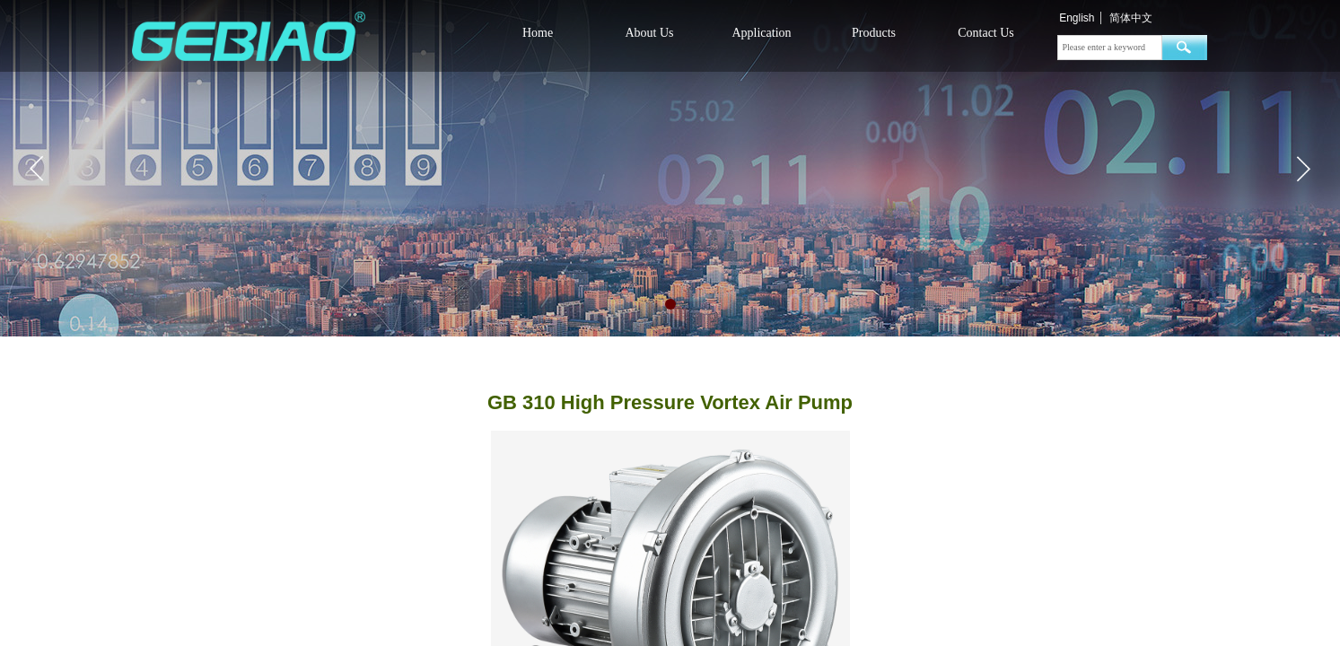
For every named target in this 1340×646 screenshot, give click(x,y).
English (1076, 18)
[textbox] (1109, 47)
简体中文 (1130, 18)
